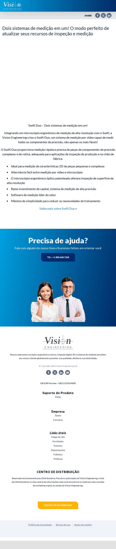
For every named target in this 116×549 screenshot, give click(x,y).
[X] (101, 15)
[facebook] (48, 372)
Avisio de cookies (83, 524)
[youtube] (67, 372)
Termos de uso (63, 524)
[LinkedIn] (107, 15)
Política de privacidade (40, 524)
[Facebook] (96, 15)
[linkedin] (61, 372)
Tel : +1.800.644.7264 (58, 257)
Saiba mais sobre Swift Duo (57, 208)
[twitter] (54, 372)
